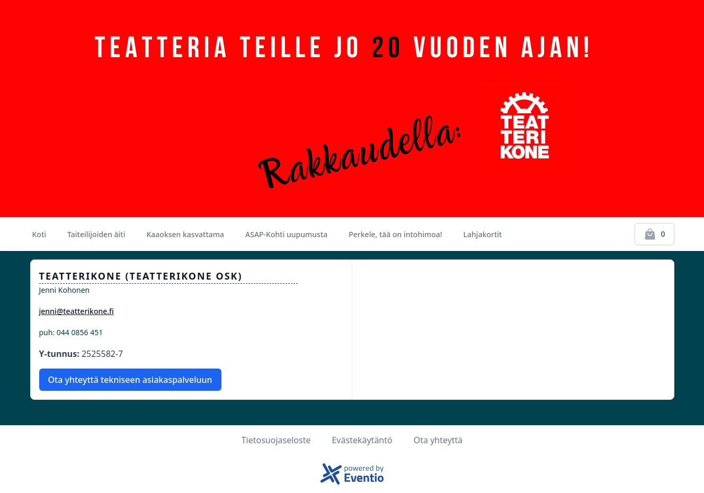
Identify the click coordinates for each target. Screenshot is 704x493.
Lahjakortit (483, 234)
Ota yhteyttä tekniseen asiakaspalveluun (130, 380)
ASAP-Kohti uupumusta (286, 234)
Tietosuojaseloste (276, 440)
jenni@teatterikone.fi (76, 311)
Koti (39, 234)
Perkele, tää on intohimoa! (395, 234)
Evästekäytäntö (362, 440)
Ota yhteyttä (438, 440)
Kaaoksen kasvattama (186, 234)
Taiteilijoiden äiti (96, 234)
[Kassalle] (654, 234)
